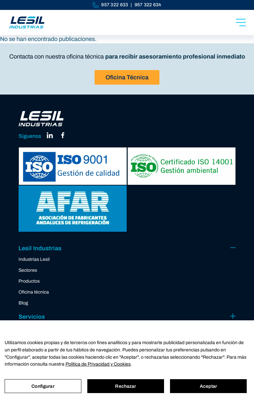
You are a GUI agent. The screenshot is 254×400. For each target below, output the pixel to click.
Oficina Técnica (127, 77)
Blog (23, 302)
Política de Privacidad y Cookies (98, 364)
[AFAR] (73, 208)
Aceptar (208, 386)
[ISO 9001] (73, 166)
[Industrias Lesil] (27, 22)
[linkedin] (50, 137)
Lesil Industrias (40, 248)
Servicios (32, 316)
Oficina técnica (34, 292)
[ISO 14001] (181, 166)
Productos (29, 281)
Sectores (28, 270)
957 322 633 (114, 4)
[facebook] (63, 137)
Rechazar (125, 386)
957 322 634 (148, 4)
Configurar (42, 386)
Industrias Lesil (34, 259)
